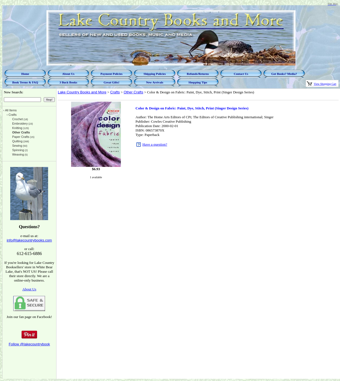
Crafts (115, 92)
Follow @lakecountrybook (29, 344)
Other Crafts (133, 92)
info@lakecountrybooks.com (29, 240)
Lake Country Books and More (82, 92)
